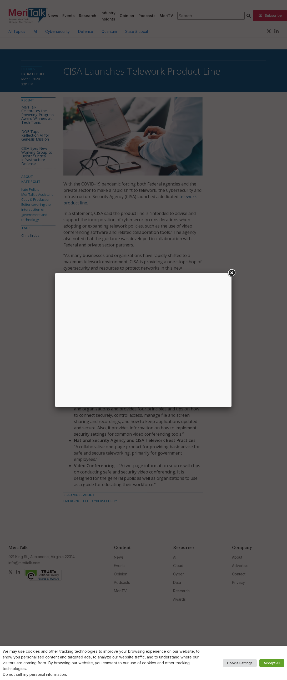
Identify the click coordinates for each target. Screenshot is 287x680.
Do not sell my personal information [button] (34, 674)
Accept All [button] (272, 663)
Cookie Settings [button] (240, 663)
